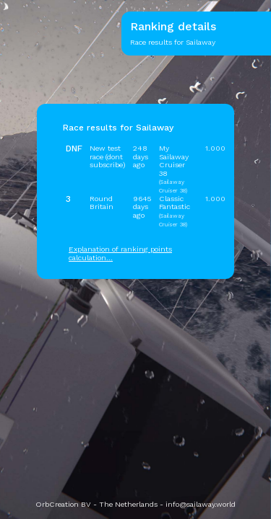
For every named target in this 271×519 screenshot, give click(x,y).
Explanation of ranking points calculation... (120, 253)
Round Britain (101, 202)
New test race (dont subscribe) (107, 156)
